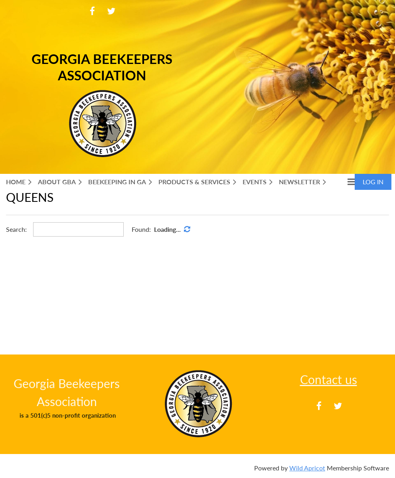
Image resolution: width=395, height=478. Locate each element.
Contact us (328, 379)
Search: (16, 229)
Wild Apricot (307, 468)
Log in (373, 181)
